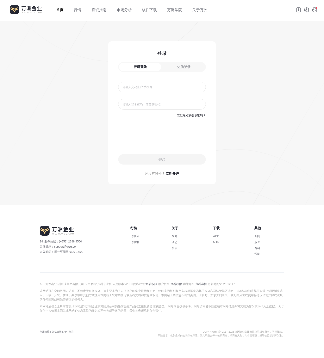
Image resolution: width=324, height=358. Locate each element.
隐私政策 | (57, 331)
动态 (174, 242)
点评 (257, 242)
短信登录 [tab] (184, 67)
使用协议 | (45, 331)
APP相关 (69, 331)
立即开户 (172, 173)
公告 (174, 248)
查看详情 (201, 284)
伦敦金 (134, 236)
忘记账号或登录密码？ (191, 115)
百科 (257, 248)
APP (216, 236)
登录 (162, 160)
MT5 (216, 242)
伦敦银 (134, 242)
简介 (174, 236)
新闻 (257, 236)
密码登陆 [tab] (140, 67)
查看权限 (151, 284)
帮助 (257, 253)
